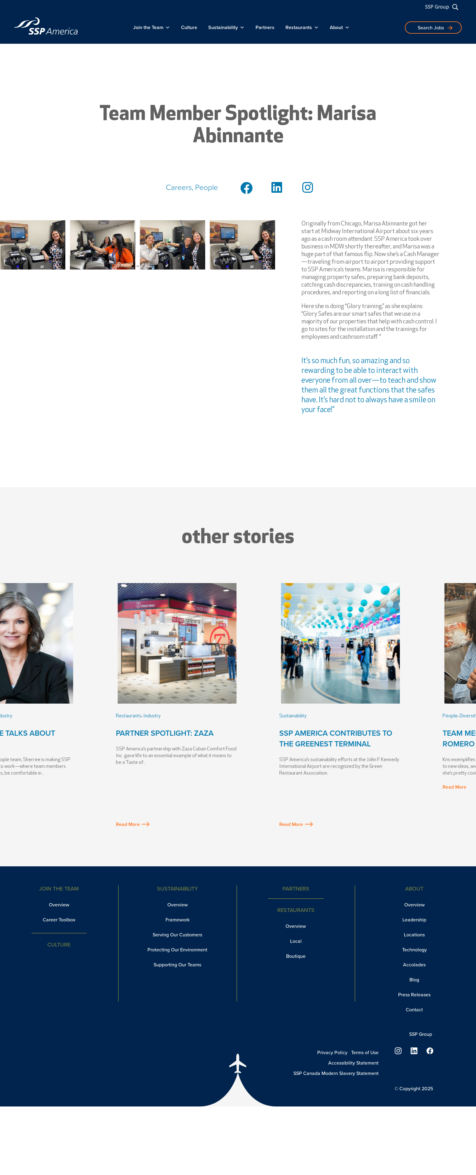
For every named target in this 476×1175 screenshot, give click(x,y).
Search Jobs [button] (431, 27)
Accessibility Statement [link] (353, 1062)
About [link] (340, 27)
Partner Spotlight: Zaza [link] (226, 733)
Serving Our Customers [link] (177, 934)
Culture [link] (189, 27)
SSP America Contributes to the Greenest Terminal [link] (397, 738)
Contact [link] (414, 1009)
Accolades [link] (414, 964)
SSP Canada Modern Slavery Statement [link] (336, 1073)
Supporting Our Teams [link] (177, 964)
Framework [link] (177, 919)
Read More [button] (31, 824)
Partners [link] (265, 27)
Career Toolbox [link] (59, 919)
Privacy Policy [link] (332, 1052)
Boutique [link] (296, 956)
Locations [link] (414, 934)
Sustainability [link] (226, 27)
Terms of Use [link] (365, 1052)
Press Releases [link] (414, 994)
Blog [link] (414, 979)
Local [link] (296, 941)
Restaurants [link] (302, 27)
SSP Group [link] (437, 7)
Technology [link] (414, 949)
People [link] (21, 716)
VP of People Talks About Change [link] (65, 738)
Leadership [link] (43, 716)
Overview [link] (59, 904)
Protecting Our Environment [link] (177, 949)
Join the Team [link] (151, 27)
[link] (46, 26)
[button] (133, 266)
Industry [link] (65, 716)
